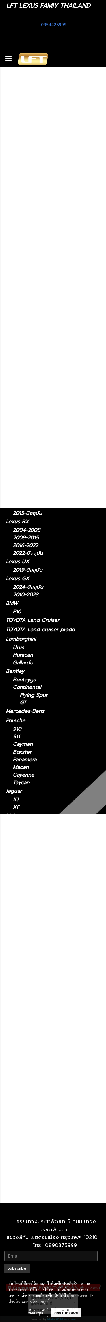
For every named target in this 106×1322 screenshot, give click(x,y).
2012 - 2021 (27, 397)
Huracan (23, 655)
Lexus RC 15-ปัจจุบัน (44, 1095)
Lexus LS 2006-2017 (44, 1026)
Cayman (23, 744)
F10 (17, 612)
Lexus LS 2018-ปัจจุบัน (46, 1034)
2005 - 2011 (27, 405)
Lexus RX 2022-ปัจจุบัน (47, 1134)
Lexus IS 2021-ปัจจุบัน (45, 958)
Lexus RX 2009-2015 (45, 1118)
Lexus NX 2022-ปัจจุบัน (47, 1080)
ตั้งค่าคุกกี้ (36, 1312)
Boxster (22, 752)
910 (17, 729)
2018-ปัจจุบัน (27, 471)
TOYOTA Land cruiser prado (40, 630)
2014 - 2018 (27, 380)
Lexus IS (16, 332)
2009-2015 (25, 538)
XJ (15, 800)
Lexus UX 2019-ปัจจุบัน (47, 1149)
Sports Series (29, 832)
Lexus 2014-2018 (40, 919)
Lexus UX (17, 562)
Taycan (21, 783)
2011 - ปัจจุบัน (29, 324)
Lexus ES (16, 364)
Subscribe (17, 1268)
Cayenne (23, 775)
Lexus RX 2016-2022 (45, 1126)
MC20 (20, 849)
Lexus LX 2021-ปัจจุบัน (46, 1057)
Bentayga (24, 680)
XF (16, 807)
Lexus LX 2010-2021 (44, 1049)
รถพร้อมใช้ (17, 250)
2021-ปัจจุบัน (27, 341)
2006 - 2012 (27, 356)
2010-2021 (25, 1196)
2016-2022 (25, 545)
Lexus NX (17, 414)
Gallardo (23, 663)
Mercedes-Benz (25, 711)
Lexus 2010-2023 (40, 1172)
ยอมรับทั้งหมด (66, 1312)
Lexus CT (17, 315)
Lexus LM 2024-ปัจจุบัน (47, 996)
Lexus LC (17, 463)
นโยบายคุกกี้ (40, 1301)
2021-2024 (25, 454)
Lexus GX (17, 579)
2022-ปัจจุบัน (28, 430)
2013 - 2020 (27, 348)
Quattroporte (29, 864)
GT (23, 703)
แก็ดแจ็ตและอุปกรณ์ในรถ (33, 296)
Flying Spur (33, 695)
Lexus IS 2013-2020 (43, 973)
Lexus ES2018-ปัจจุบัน (45, 912)
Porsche (15, 720)
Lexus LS (16, 480)
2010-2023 (25, 595)
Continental (27, 687)
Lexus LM (17, 438)
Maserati (16, 840)
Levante (22, 856)
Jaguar (14, 791)
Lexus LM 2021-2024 (45, 988)
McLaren (16, 816)
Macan (21, 767)
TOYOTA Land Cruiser (32, 620)
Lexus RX (17, 522)
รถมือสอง (16, 880)
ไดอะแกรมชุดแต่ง (24, 278)
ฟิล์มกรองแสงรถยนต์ (29, 287)
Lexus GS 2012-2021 (44, 942)
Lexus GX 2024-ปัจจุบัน (47, 1164)
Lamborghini (21, 639)
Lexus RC (17, 505)
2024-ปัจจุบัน (28, 447)
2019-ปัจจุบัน (27, 570)
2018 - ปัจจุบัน (29, 373)
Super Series (28, 824)
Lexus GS (17, 389)
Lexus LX (24, 1042)
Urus (18, 647)
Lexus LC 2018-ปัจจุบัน (46, 1011)
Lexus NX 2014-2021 (44, 1072)
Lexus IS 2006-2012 (44, 965)
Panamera (24, 760)
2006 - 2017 (27, 496)
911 (16, 737)
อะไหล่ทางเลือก (22, 306)
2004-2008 (26, 530)
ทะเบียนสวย (18, 259)
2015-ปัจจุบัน (27, 513)
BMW (12, 603)
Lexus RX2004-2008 (45, 1111)
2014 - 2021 (27, 422)
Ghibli (19, 872)
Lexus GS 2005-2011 (44, 935)
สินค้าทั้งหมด (19, 268)
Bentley (15, 671)
